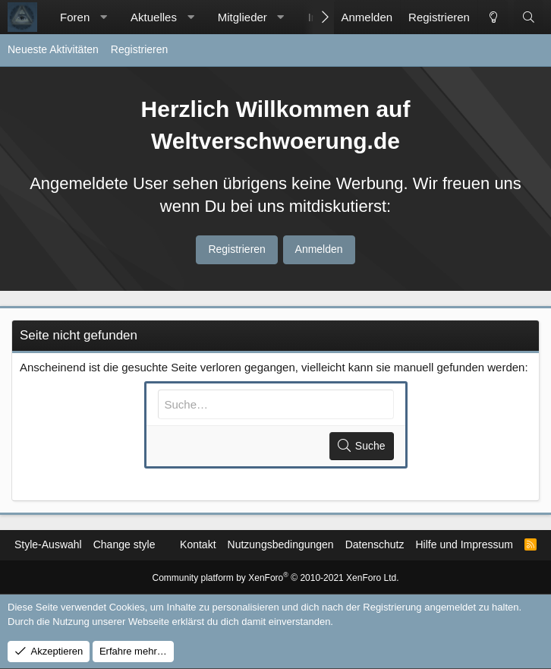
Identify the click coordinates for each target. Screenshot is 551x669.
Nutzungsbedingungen (281, 544)
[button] (103, 17)
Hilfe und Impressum (463, 544)
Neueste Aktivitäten (53, 49)
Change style (124, 544)
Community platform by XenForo (276, 578)
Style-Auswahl (48, 544)
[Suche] (528, 17)
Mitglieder (242, 17)
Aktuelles (154, 17)
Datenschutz (375, 544)
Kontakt (198, 544)
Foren (75, 17)
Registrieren (139, 49)
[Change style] (492, 17)
